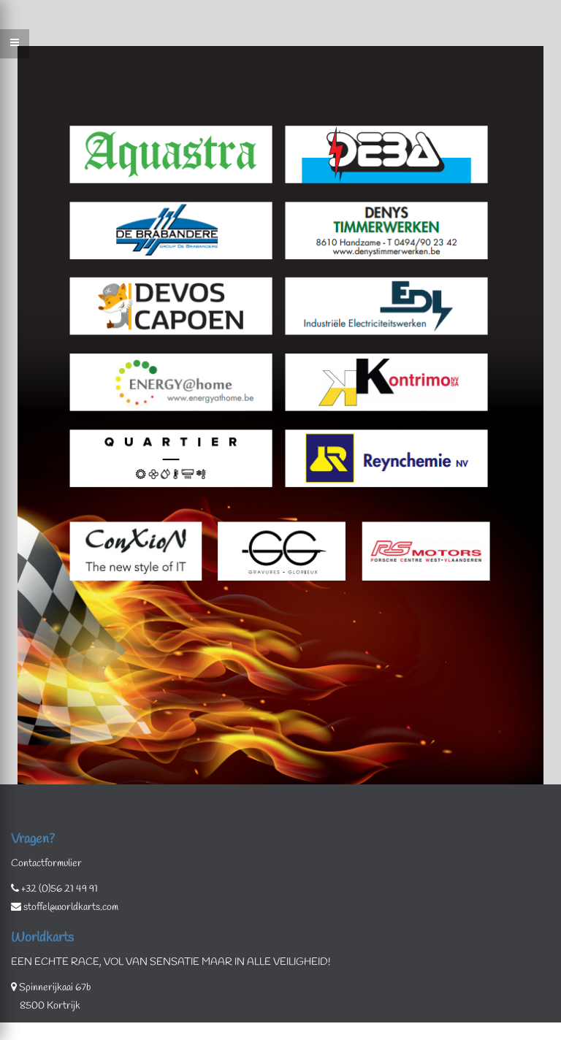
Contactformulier (46, 864)
